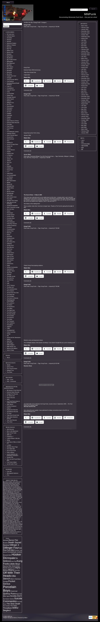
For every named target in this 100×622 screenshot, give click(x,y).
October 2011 (84, 82)
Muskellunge (10, 193)
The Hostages (10, 296)
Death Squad (10, 99)
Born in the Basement (12, 431)
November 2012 (85, 63)
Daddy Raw (10, 95)
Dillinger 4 (66, 156)
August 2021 (84, 38)
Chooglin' (9, 77)
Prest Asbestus (11, 221)
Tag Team (9, 272)
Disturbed (9, 109)
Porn (8, 475)
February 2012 (85, 74)
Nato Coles (10, 195)
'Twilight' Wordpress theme (10, 617)
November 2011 (85, 80)
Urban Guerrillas (11, 332)
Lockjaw (9, 445)
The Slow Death (11, 314)
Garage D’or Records (12, 394)
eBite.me (9, 434)
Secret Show (27, 154)
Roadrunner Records (12, 409)
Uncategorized (10, 330)
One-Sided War (11, 448)
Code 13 (9, 86)
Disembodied (10, 106)
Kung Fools (10, 169)
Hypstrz (9, 148)
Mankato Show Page (12, 447)
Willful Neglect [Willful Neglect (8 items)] (10, 609)
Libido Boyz (10, 173)
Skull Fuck (9, 249)
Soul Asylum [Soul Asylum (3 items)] (6, 598)
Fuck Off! (9, 471)
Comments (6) (27, 426)
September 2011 (85, 83)
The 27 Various (11, 285)
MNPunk (90, 14)
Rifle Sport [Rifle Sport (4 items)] (6, 596)
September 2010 (85, 102)
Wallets (9, 339)
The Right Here (11, 310)
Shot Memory (10, 247)
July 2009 (83, 122)
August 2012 (84, 67)
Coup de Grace (11, 90)
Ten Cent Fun (10, 278)
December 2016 (85, 54)
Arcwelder (9, 37)
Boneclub (9, 72)
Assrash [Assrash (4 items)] (5, 540)
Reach (8, 234)
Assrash (9, 41)
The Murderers (10, 306)
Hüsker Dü (9, 146)
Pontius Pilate (10, 216)
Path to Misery (10, 452)
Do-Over (9, 111)
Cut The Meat (10, 93)
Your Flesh (9, 422)
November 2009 (85, 118)
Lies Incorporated (11, 175)
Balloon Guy (10, 50)
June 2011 (84, 87)
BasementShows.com (29, 411)
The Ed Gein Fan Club (12, 292)
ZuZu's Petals (10, 350)
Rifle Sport (9, 240)
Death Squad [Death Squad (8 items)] (14, 542)
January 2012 (84, 76)
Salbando (9, 243)
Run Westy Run (11, 241)
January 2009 (84, 132)
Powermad (9, 220)
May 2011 (83, 89)
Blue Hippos (10, 66)
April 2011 (84, 91)
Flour (8, 129)
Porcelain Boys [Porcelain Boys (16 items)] (9, 588)
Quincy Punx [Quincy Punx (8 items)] (9, 593)
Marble (8, 182)
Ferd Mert (9, 124)
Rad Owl (9, 232)
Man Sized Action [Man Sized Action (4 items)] (14, 566)
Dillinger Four (10, 102)
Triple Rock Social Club (13, 415)
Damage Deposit (11, 97)
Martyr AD (9, 184)
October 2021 (84, 34)
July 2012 (83, 69)
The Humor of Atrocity (12, 298)
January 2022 (84, 29)
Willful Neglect (10, 344)
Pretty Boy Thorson (12, 223)
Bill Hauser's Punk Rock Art (14, 390)
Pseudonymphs (11, 229)
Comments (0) (27, 150)
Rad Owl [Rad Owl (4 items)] (19, 594)
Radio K (9, 408)
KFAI (8, 164)
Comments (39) (28, 90)
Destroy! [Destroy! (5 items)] (6, 545)
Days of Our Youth (11, 433)
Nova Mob (9, 198)
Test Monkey (10, 280)
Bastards (9, 54)
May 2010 (83, 109)
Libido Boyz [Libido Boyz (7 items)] (14, 564)
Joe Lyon (9, 162)
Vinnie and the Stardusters (14, 337)
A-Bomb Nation (11, 36)
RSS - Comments (11, 381)
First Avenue (10, 128)
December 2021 (85, 31)
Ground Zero (10, 137)
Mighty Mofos (10, 188)
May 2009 (83, 125)
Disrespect (9, 108)
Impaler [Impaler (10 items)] (11, 558)
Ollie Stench (10, 404)
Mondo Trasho (10, 191)
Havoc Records (11, 397)
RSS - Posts (10, 379)
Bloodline (9, 65)
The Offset (9, 308)
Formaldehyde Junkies (13, 131)
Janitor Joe (10, 159)
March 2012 (84, 73)
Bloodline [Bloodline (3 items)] (5, 542)
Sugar (8, 265)
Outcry (8, 211)
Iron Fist (9, 157)
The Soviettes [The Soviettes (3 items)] (6, 605)
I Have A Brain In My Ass (13, 438)
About (8, 2)
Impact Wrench (11, 149)
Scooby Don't (10, 245)
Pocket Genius (10, 214)
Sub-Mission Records (12, 411)
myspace (32, 405)
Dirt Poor (9, 104)
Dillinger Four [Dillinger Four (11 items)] (11, 547)
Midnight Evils (10, 186)
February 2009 (85, 131)
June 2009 (84, 123)
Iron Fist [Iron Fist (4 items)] (13, 561)
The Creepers (10, 290)
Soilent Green (10, 252)
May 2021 (83, 44)
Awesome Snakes (11, 43)
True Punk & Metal (12, 462)
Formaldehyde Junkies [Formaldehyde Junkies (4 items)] (14, 552)
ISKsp (8, 440)
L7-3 (8, 171)
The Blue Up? (10, 287)
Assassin (9, 39)
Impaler (9, 151)
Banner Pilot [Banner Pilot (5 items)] (13, 540)
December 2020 (85, 53)
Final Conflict (10, 126)
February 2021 (85, 49)
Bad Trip (9, 48)
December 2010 (85, 96)
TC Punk (9, 413)
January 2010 (84, 116)
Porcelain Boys (11, 218)
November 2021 (85, 33)
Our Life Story (10, 209)
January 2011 (84, 94)
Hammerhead (10, 139)
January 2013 (84, 62)
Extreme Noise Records (13, 122)
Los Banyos (10, 177)
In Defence (9, 155)
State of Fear (10, 256)
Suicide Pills (10, 457)
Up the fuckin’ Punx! (12, 464)
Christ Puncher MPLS (12, 79)
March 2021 (84, 47)
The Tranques (10, 321)
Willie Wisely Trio (11, 346)
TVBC (8, 328)
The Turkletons (11, 323)
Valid (84, 145)
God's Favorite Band (12, 135)
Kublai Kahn (10, 168)
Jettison (9, 160)
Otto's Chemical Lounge (13, 207)
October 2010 (84, 100)
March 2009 (84, 129)
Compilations (10, 88)
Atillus (25, 617)
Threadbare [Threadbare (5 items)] (7, 608)
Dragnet (9, 117)
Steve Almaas (10, 258)
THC (8, 281)
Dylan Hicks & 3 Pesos (13, 120)
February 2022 (85, 27)
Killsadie (9, 166)
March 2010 (84, 112)
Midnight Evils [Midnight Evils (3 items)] (11, 568)
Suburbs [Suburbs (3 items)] (12, 598)
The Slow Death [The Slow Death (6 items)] (13, 604)
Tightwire (9, 326)
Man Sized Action (11, 180)
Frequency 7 (10, 436)
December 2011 (85, 78)
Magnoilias (9, 178)
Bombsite (9, 70)
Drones (9, 119)
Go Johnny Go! (11, 395)
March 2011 (84, 93)
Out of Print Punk (11, 450)
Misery (8, 189)
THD (8, 283)
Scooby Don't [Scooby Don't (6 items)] (16, 596)
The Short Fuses (11, 312)
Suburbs (9, 261)
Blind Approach (11, 63)
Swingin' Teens (11, 270)
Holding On (10, 142)
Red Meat (9, 236)
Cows (8, 91)
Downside (9, 115)
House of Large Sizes (12, 144)
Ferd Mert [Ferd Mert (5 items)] (10, 550)
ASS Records (10, 429)
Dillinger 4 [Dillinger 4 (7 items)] (14, 545)
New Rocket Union (12, 197)
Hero (8, 140)
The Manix (9, 304)
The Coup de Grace (12, 368)
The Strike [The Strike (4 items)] (13, 606)
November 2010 (85, 98)
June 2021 (84, 42)
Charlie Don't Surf (11, 76)
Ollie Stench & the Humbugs (11, 203)
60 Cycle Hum (10, 34)
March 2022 (84, 25)
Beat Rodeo (10, 56)
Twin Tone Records (12, 420)
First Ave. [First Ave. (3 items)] (17, 550)
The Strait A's (10, 317)
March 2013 (84, 58)
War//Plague (10, 343)
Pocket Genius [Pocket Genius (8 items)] (9, 582)
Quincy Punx (10, 231)
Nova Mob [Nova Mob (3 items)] (17, 570)
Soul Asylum (10, 254)
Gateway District (11, 133)
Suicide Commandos (12, 267)
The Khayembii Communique (11, 300)
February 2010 (85, 114)
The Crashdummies (12, 289)
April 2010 (84, 111)
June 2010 (84, 107)
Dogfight (9, 113)
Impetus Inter (10, 153)
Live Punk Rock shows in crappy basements (13, 402)
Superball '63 (10, 269)
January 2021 (84, 51)
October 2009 (84, 120)
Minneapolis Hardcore (12, 473)
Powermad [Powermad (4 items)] (13, 591)
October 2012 (84, 65)
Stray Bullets (10, 260)
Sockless (9, 251)
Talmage (9, 274)
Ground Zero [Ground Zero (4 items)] (7, 555)
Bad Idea (9, 47)
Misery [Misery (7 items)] (11, 570)
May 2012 (83, 71)
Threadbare (10, 324)
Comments (85, 143)
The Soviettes (10, 315)
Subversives (10, 263)
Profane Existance (11, 406)
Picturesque (10, 212)
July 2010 (83, 105)
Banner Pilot (10, 52)
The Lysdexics (10, 303)
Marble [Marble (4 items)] (5, 568)
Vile (8, 335)
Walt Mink (9, 341)
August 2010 (84, 103)
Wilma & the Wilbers (12, 348)
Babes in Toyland (11, 45)
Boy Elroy (9, 74)
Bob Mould (9, 68)
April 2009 (84, 127)
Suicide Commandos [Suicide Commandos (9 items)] (12, 600)
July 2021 (83, 40)
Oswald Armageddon (12, 205)
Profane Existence (11, 225)
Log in (82, 140)
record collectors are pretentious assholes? (12, 455)
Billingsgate (10, 61)
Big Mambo (10, 57)
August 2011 (84, 85)
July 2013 (83, 56)
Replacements (10, 238)
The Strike (9, 319)
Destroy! (9, 100)
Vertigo (8, 333)
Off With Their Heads (12, 200)
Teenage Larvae (11, 276)
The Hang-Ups (10, 294)
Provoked (9, 227)
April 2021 (84, 45)
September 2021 (85, 36)
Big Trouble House (12, 59)
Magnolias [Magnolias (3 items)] (5, 566)
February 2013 (85, 60)
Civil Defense (10, 81)
